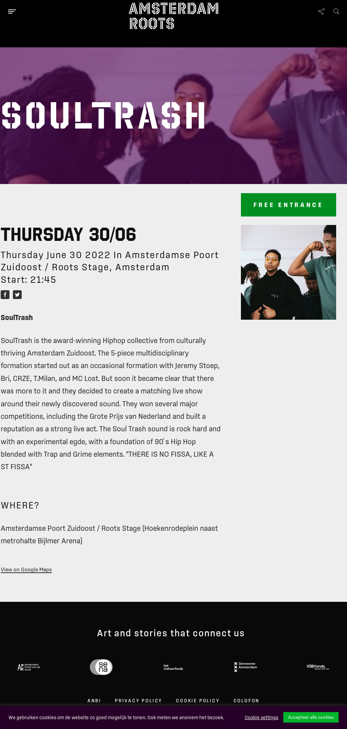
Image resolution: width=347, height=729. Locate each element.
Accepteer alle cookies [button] (311, 717)
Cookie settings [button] (261, 717)
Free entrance (288, 204)
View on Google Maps (26, 569)
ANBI (94, 700)
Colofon (246, 700)
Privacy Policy (138, 700)
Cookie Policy (198, 700)
